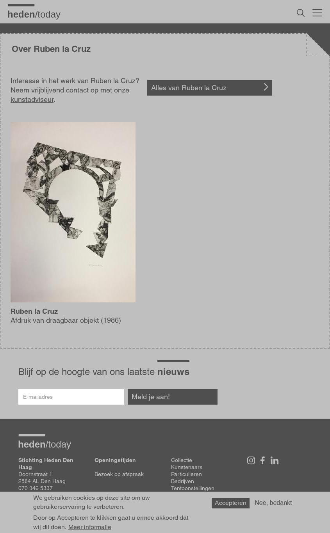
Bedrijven (182, 481)
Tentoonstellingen (192, 488)
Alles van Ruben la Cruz (189, 88)
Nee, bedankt (273, 502)
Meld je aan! (151, 397)
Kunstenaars (186, 467)
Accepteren (230, 502)
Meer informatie (89, 527)
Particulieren (186, 474)
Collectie (181, 460)
